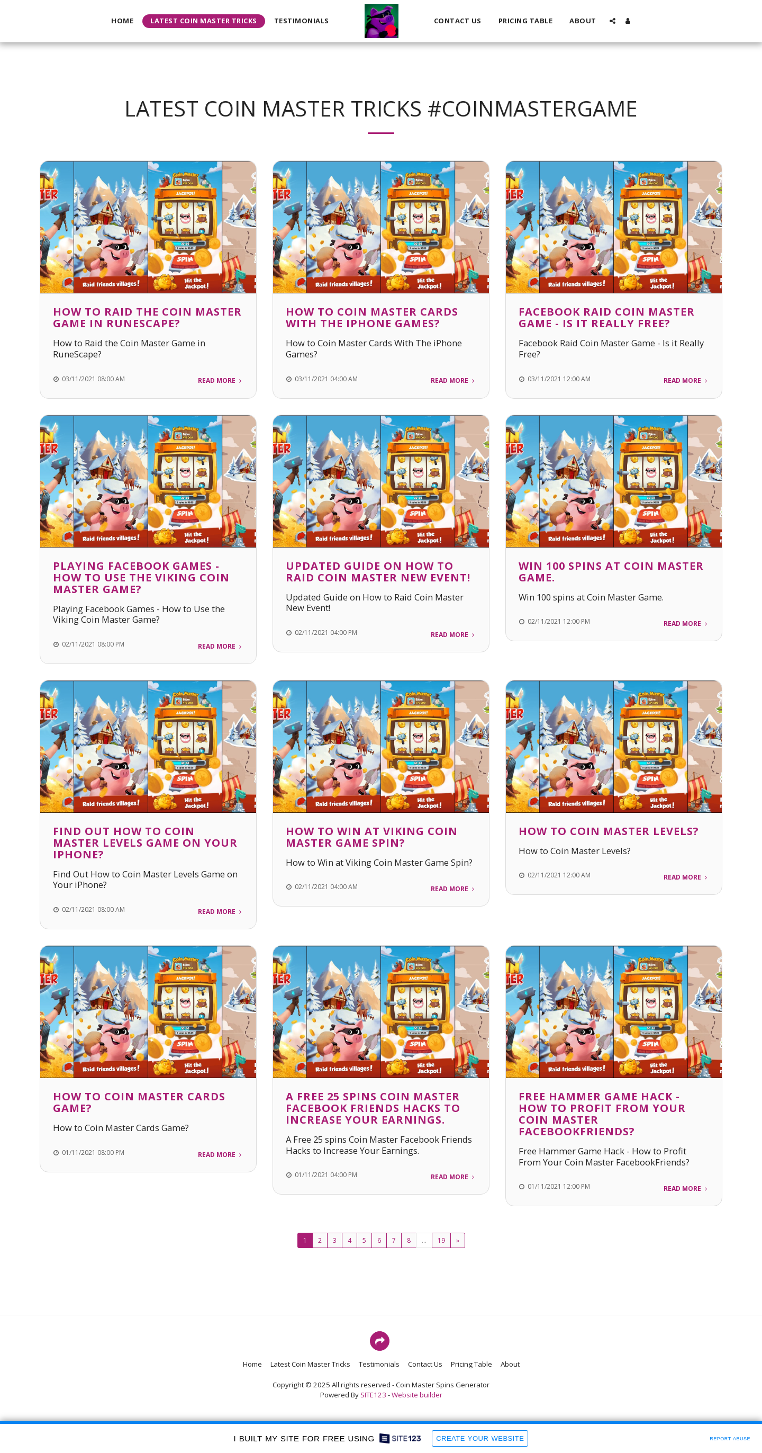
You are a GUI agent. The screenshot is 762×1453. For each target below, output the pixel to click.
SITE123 (373, 1395)
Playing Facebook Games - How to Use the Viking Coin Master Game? (141, 577)
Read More (220, 380)
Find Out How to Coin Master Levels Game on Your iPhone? (145, 843)
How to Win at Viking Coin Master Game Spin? (372, 837)
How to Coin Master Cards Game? (139, 1102)
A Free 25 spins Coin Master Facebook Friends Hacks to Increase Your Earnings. (373, 1108)
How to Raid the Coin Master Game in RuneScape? (147, 317)
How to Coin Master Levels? (609, 831)
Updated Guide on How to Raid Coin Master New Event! (378, 572)
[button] (612, 20)
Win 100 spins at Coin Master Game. (611, 572)
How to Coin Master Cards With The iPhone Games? (372, 317)
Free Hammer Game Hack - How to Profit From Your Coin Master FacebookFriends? (602, 1113)
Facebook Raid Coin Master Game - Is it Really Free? (607, 317)
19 (441, 1240)
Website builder (417, 1395)
